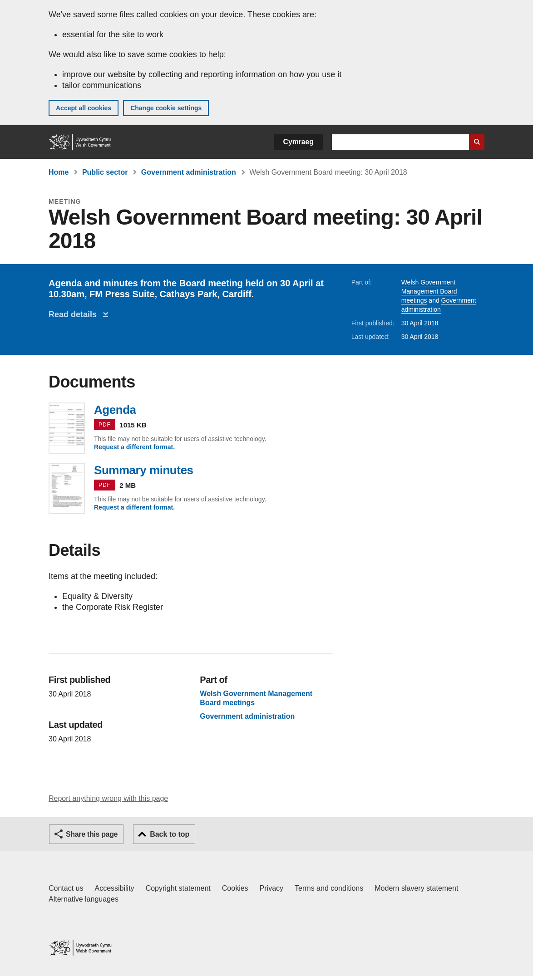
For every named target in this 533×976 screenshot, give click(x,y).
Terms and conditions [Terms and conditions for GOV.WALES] (329, 888)
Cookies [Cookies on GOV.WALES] (235, 888)
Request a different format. (134, 447)
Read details (75, 314)
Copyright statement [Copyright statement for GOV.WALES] (178, 888)
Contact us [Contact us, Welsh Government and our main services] (66, 888)
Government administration (188, 172)
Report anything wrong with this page (108, 798)
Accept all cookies (83, 108)
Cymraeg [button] (298, 142)
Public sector (105, 172)
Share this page (92, 834)
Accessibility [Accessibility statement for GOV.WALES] (114, 888)
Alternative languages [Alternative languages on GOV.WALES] (83, 899)
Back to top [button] (169, 834)
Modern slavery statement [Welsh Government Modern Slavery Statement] (416, 888)
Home (59, 172)
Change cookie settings (166, 108)
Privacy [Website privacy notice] (271, 888)
